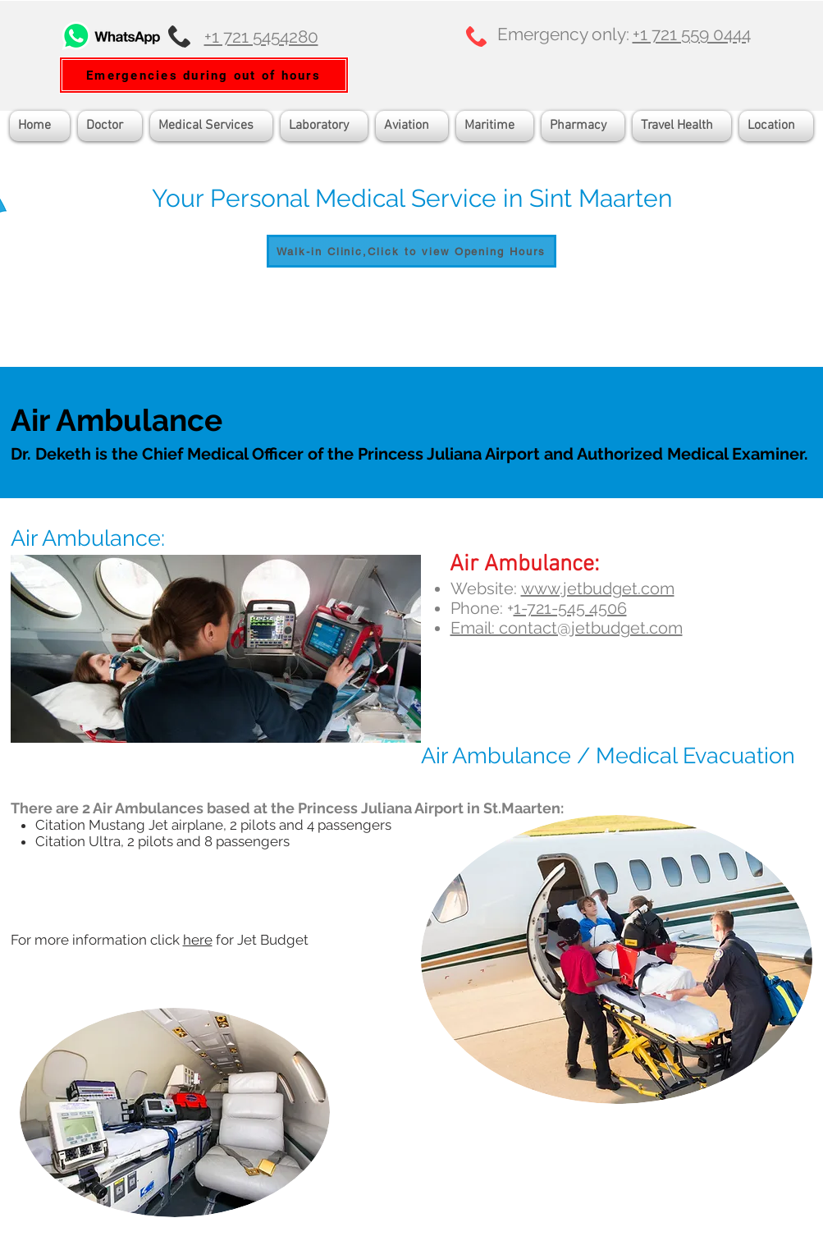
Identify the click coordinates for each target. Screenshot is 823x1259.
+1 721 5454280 (261, 36)
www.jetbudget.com (597, 588)
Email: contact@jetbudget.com (566, 628)
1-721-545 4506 (570, 608)
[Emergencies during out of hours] (204, 75)
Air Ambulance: (88, 538)
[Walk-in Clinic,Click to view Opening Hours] (411, 251)
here (198, 940)
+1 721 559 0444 (692, 34)
